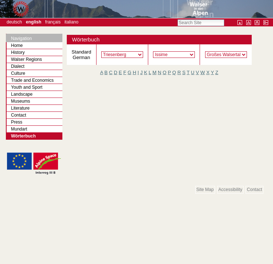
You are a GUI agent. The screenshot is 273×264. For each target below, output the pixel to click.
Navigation (21, 38)
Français (53, 22)
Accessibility (230, 189)
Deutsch (14, 22)
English (33, 22)
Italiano (72, 22)
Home (17, 45)
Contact (254, 189)
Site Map (205, 189)
